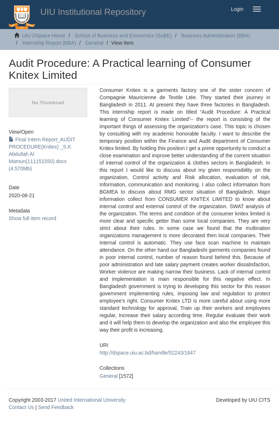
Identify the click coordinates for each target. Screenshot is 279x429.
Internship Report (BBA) (49, 43)
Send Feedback (56, 407)
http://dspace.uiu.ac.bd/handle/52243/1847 (148, 353)
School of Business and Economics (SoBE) (123, 36)
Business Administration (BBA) (215, 36)
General (94, 43)
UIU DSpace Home (43, 36)
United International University (92, 400)
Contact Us (21, 407)
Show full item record (32, 218)
